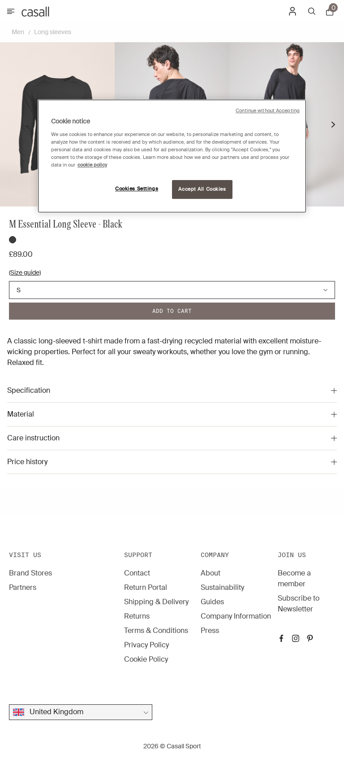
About (210, 573)
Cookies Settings (136, 188)
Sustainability (222, 587)
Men (18, 32)
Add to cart (172, 311)
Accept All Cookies (202, 189)
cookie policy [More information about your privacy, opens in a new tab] (92, 165)
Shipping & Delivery (156, 601)
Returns (137, 616)
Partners (22, 587)
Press (210, 630)
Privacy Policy (146, 645)
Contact (137, 573)
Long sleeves (52, 32)
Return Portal (145, 587)
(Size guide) (25, 272)
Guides (212, 601)
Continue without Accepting (268, 111)
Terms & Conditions (156, 630)
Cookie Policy (146, 659)
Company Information (236, 616)
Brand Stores (30, 573)
